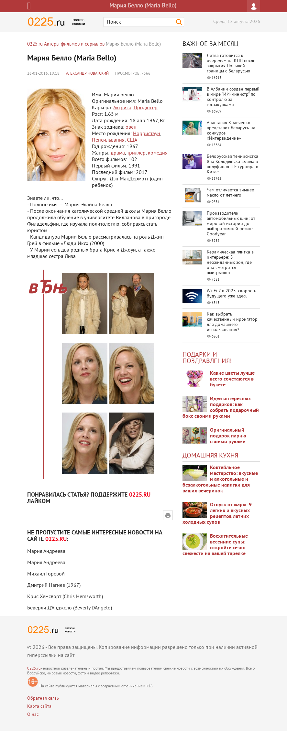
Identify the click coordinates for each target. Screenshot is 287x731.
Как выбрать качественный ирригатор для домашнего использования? (232, 322)
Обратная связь (43, 698)
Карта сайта (39, 706)
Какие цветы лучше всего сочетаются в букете (232, 379)
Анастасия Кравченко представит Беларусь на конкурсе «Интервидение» (231, 130)
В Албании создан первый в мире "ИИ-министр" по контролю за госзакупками (233, 97)
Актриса (122, 108)
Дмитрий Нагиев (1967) (54, 585)
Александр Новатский (87, 73)
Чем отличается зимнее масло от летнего (230, 193)
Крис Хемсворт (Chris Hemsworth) (65, 597)
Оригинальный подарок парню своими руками (228, 436)
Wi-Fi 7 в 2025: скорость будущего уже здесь (231, 293)
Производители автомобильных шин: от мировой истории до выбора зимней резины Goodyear (231, 224)
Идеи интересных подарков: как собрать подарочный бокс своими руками (220, 408)
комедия (158, 153)
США (132, 140)
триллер (136, 153)
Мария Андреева (46, 551)
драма (118, 153)
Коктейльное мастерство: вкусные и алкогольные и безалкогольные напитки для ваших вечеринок (220, 479)
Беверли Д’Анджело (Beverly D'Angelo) (69, 608)
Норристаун (146, 134)
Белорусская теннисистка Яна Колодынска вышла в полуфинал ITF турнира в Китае (232, 164)
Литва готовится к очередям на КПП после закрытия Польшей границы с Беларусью (231, 63)
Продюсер (146, 108)
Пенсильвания (108, 140)
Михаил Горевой (46, 574)
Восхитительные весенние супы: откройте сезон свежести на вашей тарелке (215, 545)
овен (131, 127)
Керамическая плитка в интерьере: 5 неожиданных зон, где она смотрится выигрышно (230, 263)
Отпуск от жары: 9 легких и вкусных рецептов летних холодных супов (217, 514)
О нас (33, 714)
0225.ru (33, 668)
